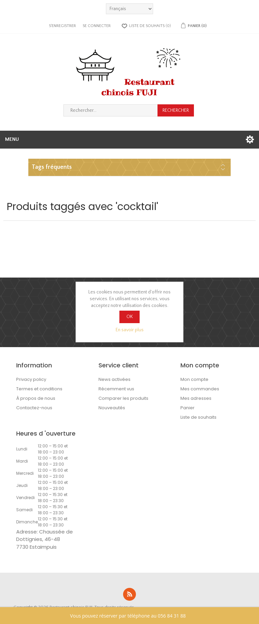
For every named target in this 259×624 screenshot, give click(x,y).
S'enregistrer (62, 26)
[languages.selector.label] (129, 8)
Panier (187, 408)
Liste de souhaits (198, 417)
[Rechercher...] (110, 110)
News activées (114, 379)
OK (129, 316)
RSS (129, 594)
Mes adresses (195, 398)
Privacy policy (31, 379)
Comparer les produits (123, 398)
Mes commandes (199, 389)
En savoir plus (130, 330)
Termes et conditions (39, 389)
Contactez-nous (34, 408)
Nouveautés (111, 408)
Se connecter (97, 26)
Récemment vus (116, 389)
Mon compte (194, 379)
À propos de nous (35, 398)
